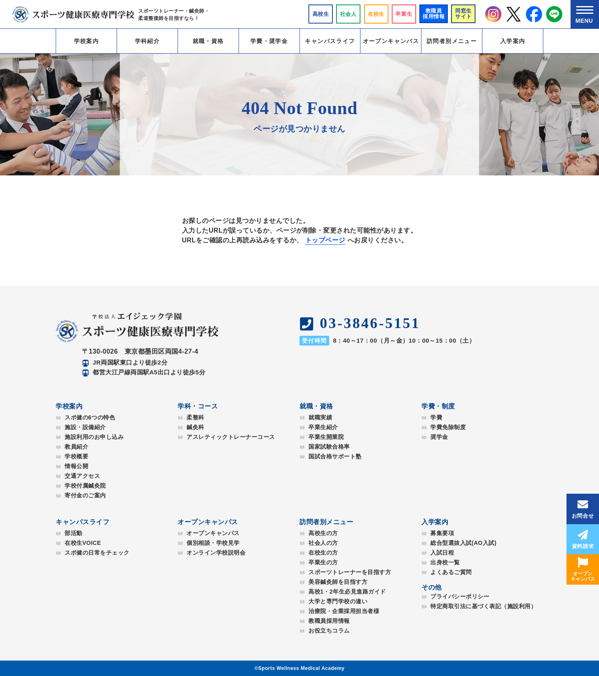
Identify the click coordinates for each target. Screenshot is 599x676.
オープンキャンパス (391, 41)
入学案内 (512, 41)
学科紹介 (147, 41)
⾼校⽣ (321, 14)
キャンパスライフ (330, 41)
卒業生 (403, 14)
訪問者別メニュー (452, 41)
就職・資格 (208, 41)
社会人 (348, 14)
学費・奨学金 (269, 41)
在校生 (376, 14)
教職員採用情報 (434, 13)
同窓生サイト (463, 13)
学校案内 (86, 41)
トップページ (325, 240)
